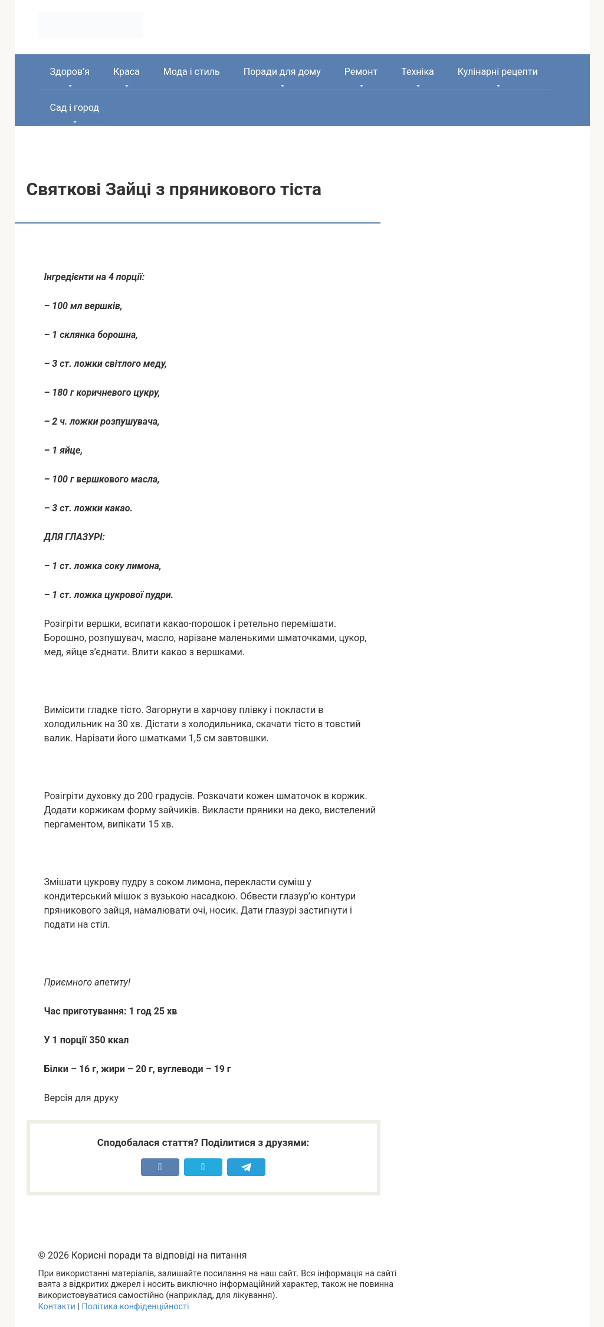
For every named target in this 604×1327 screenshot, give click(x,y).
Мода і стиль (191, 71)
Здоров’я (70, 71)
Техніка (417, 71)
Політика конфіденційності (135, 1307)
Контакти (57, 1307)
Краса (126, 71)
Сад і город (75, 107)
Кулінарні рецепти (498, 71)
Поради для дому (282, 71)
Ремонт (361, 71)
